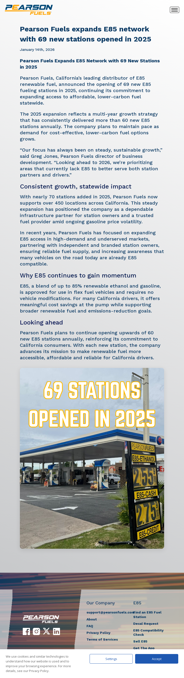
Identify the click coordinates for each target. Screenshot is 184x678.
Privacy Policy (98, 633)
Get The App (144, 648)
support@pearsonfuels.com (110, 612)
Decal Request (145, 623)
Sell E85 (140, 641)
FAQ (89, 626)
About (91, 619)
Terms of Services (102, 639)
